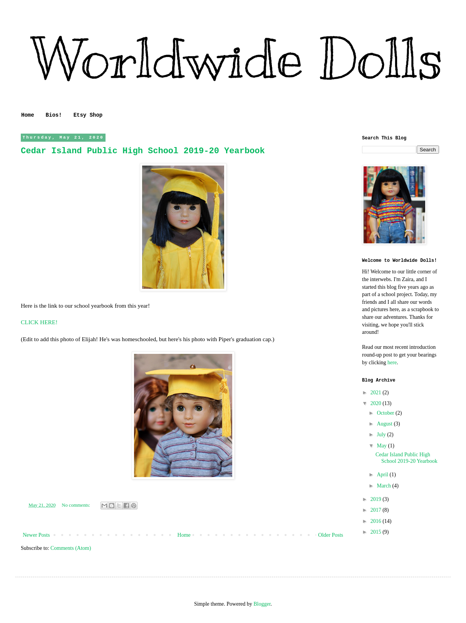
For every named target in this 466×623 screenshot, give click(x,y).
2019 (376, 499)
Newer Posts (36, 535)
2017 (376, 510)
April (383, 474)
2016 (376, 521)
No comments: (76, 505)
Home (27, 115)
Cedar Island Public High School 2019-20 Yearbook (143, 151)
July (382, 434)
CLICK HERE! (39, 322)
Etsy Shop (88, 115)
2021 (376, 392)
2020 (376, 403)
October (386, 413)
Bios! (54, 115)
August (385, 424)
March (384, 486)
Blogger (261, 604)
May (382, 446)
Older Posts (330, 535)
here (392, 362)
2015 (376, 532)
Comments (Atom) (70, 548)
